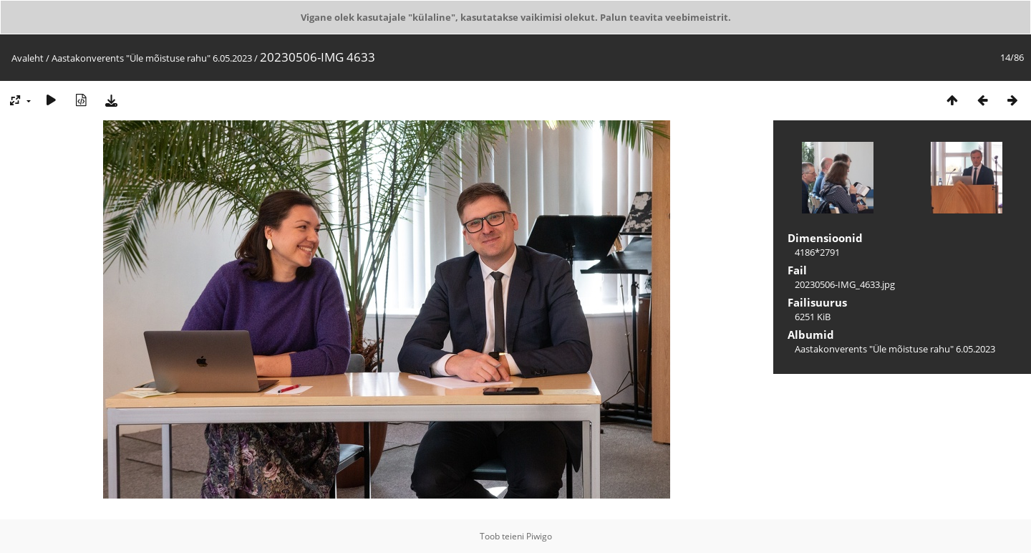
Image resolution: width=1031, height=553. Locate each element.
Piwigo (539, 536)
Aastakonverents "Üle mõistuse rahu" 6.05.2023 (152, 58)
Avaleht (27, 58)
